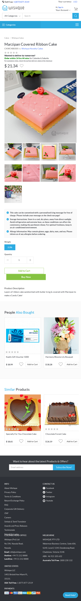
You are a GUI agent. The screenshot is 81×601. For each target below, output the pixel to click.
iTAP (6, 507)
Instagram (50, 490)
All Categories (13, 16)
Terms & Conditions (12, 490)
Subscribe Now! (64, 461)
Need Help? (70, 595)
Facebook (50, 482)
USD (75, 2)
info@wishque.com (18, 546)
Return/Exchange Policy (14, 494)
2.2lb (10, 247)
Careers (7, 511)
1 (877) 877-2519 (21, 2)
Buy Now (59, 270)
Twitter (49, 486)
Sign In (60, 7)
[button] (75, 16)
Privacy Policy (10, 486)
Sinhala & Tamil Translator (15, 515)
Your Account (63, 10)
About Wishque (10, 482)
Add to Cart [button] (32, 358)
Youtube (49, 494)
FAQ (6, 499)
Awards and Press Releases (15, 520)
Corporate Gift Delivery (14, 503)
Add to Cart (22, 270)
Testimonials (9, 524)
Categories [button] (8, 24)
